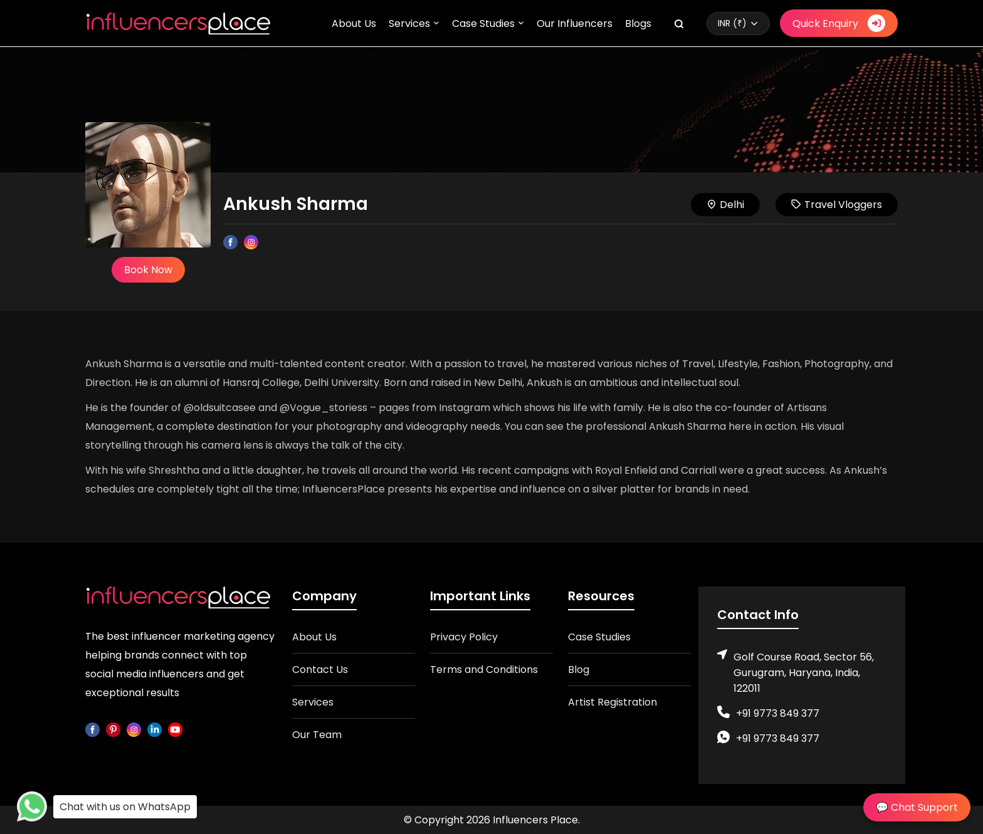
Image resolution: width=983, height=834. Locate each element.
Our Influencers (574, 23)
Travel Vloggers (836, 204)
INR (732, 23)
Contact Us (320, 669)
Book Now (148, 270)
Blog (578, 669)
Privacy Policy (464, 637)
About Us (354, 23)
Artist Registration (612, 702)
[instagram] (134, 729)
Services (409, 23)
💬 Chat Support (917, 807)
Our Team (317, 734)
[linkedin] (154, 729)
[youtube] (175, 729)
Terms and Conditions (484, 669)
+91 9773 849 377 (777, 713)
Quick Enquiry (838, 23)
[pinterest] (113, 729)
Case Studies (483, 23)
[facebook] (92, 729)
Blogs (638, 23)
